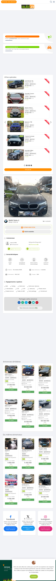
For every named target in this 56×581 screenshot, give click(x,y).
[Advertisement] (28, 22)
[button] (7, 196)
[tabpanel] (28, 120)
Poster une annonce (9, 2)
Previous (6, 122)
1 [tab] (24, 165)
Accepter (35, 576)
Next (50, 122)
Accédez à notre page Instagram (45, 529)
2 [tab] (27, 165)
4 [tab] (31, 165)
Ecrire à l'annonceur (32, 249)
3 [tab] (29, 165)
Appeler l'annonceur (14, 249)
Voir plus (28, 169)
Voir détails (11, 390)
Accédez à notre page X (28, 528)
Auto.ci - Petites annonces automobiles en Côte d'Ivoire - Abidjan (28, 7)
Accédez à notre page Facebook (10, 529)
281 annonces (34, 244)
